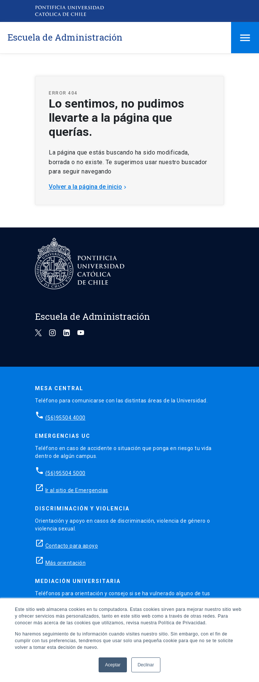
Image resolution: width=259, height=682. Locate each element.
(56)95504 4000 (65, 418)
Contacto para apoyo (71, 546)
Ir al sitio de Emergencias (76, 490)
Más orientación (65, 563)
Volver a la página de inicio (88, 186)
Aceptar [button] (112, 664)
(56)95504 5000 (65, 473)
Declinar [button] (146, 664)
